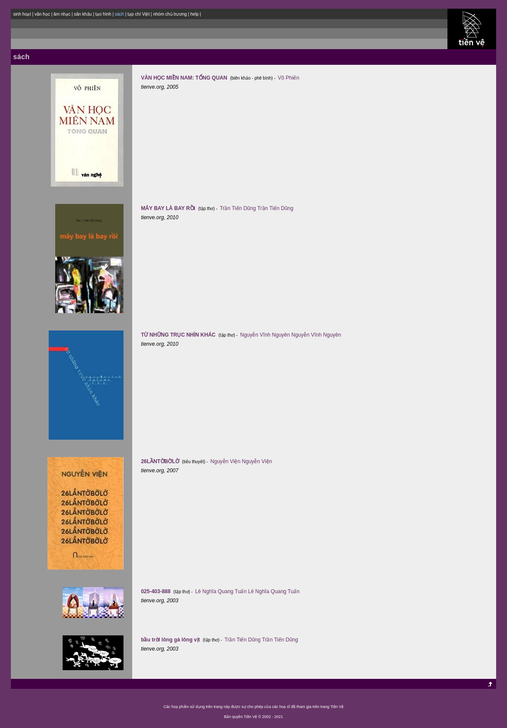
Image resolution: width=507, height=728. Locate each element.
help (194, 14)
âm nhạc (61, 14)
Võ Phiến (288, 78)
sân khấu (83, 14)
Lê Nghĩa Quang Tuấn (221, 591)
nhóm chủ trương (170, 14)
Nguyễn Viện (225, 461)
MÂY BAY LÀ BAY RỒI (169, 208)
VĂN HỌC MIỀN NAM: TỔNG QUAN (185, 78)
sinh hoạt (22, 14)
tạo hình (103, 14)
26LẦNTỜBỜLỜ (160, 461)
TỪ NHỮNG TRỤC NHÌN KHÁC (179, 335)
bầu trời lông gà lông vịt (171, 640)
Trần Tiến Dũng (238, 208)
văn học (42, 14)
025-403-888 (156, 591)
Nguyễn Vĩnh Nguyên (265, 335)
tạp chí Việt (138, 14)
